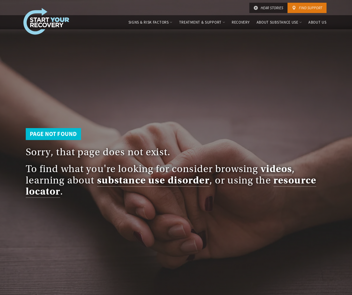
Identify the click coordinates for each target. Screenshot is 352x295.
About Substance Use (277, 22)
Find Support (310, 7)
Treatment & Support (200, 22)
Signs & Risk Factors (148, 22)
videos (276, 169)
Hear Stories (272, 7)
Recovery (241, 22)
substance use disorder (153, 180)
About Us (317, 22)
